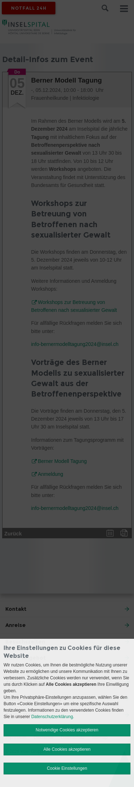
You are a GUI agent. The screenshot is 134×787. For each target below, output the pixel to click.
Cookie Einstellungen (67, 768)
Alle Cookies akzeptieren (66, 749)
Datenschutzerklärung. (52, 716)
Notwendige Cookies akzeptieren (67, 729)
